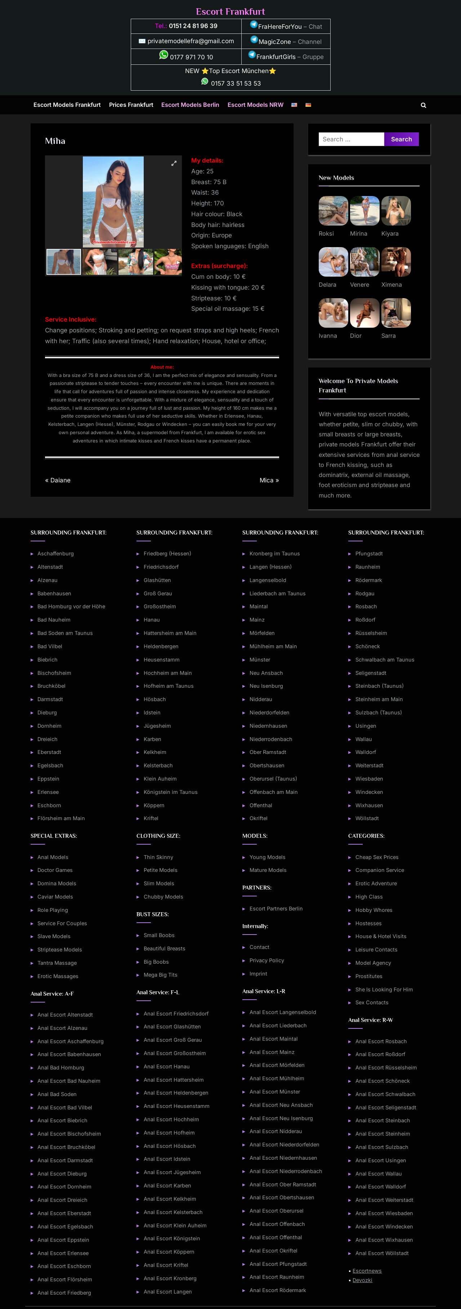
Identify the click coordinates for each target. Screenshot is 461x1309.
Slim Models (159, 883)
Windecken (369, 792)
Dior (356, 335)
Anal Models (52, 857)
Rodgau (365, 593)
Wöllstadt (367, 818)
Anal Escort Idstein (167, 1159)
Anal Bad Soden (57, 1094)
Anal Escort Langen (168, 1291)
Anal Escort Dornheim (64, 1186)
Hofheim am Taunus (169, 686)
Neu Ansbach (266, 673)
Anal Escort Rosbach (381, 1041)
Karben (152, 739)
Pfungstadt (369, 553)
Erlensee (48, 792)
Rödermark (368, 580)
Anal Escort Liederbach (278, 1025)
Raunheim (367, 567)
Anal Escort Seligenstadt (385, 1107)
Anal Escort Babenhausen (69, 1054)
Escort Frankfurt (230, 11)
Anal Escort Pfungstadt (278, 1264)
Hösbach (155, 699)
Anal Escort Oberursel (277, 1211)
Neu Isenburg (266, 686)
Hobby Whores (374, 910)
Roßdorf (365, 620)
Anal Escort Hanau (167, 1066)
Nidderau (261, 699)
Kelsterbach (158, 765)
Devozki (362, 1280)
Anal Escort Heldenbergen (176, 1093)
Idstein (152, 712)
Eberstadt (49, 752)
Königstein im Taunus (171, 792)
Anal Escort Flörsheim (64, 1279)
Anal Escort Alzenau (62, 1028)
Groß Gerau (158, 593)
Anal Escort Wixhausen (384, 1240)
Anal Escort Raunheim (277, 1277)
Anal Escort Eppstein (63, 1240)
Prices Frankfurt (131, 104)
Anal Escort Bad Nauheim (68, 1081)
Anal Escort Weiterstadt (384, 1200)
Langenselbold (268, 580)
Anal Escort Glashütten (172, 1026)
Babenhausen (54, 593)
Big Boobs (156, 962)
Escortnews (367, 1271)
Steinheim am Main (379, 699)
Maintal (259, 606)
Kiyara (390, 233)
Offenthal (261, 805)
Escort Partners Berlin (276, 908)
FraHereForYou (276, 26)
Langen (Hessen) (271, 567)
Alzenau (47, 580)
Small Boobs (159, 935)
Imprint (258, 974)
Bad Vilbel (49, 646)
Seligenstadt (370, 673)
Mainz (257, 620)
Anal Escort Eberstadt (64, 1213)
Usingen (365, 726)
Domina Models (56, 883)
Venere (359, 284)
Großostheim (160, 606)
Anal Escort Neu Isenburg (281, 1118)
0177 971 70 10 (186, 57)
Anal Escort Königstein (172, 1238)
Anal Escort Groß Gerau (173, 1040)
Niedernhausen (268, 726)
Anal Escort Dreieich (62, 1200)
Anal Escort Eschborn (64, 1266)
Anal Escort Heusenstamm (177, 1106)
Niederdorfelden (270, 712)
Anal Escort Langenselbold (283, 1012)
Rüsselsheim (371, 633)
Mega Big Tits (161, 975)
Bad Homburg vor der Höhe (71, 606)
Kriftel (151, 818)
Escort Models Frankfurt (67, 104)
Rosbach (366, 606)
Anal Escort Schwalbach (385, 1094)
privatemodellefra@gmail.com (191, 41)
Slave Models (54, 936)
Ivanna (328, 335)
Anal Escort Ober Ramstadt (283, 1184)
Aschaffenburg (55, 553)
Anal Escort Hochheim (171, 1119)
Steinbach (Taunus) (379, 686)
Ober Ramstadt (268, 752)
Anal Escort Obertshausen (282, 1197)
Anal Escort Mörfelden (277, 1065)
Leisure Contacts (376, 949)
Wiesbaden (369, 779)
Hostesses (368, 923)
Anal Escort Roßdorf (380, 1054)
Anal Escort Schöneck (382, 1081)
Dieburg (47, 712)
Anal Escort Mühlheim (277, 1078)
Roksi (326, 233)
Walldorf (365, 752)
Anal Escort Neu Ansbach (281, 1105)
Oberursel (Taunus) (273, 779)
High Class (369, 897)
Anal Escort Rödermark (278, 1290)
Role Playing (52, 910)
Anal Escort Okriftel (273, 1250)
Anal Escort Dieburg (62, 1174)
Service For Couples (62, 923)
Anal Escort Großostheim (175, 1053)
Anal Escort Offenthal (276, 1237)
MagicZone (270, 41)
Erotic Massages (58, 976)
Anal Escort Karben (167, 1185)
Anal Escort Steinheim (382, 1134)
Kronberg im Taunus (275, 553)
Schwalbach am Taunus (385, 659)
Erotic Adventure (376, 883)
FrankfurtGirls (272, 56)
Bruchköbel (51, 686)
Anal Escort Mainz (272, 1052)
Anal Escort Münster (275, 1091)
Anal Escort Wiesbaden (384, 1213)
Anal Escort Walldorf (380, 1186)
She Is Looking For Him (384, 989)
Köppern (154, 805)
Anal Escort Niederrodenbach (286, 1171)
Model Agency (373, 963)
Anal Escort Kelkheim (170, 1199)
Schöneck (367, 646)
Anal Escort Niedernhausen (283, 1158)
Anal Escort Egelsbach (65, 1226)
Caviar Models (55, 897)
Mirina (358, 233)
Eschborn (49, 805)
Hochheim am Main (168, 673)
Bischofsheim (54, 673)
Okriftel (259, 818)
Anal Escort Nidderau (276, 1131)
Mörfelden (262, 633)
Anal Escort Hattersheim (174, 1080)
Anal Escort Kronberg (170, 1278)
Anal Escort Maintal (274, 1039)
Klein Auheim (160, 779)
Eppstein (48, 779)
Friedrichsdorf (161, 567)
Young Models (268, 857)
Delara (327, 284)
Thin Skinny (158, 857)
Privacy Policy (267, 960)
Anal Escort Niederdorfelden (284, 1144)
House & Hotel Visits (381, 936)
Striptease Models (59, 949)
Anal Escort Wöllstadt (382, 1253)
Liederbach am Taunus (278, 593)
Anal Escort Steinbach (382, 1120)
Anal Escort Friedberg (64, 1293)
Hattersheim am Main (170, 633)
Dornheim (49, 726)
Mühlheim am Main (273, 646)
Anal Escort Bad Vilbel (64, 1107)
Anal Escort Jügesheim (172, 1172)
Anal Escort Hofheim (169, 1133)
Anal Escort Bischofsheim (69, 1134)
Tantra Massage (57, 963)
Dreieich (47, 739)
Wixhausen (369, 805)
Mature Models (268, 870)
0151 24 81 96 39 (193, 25)
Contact (259, 947)
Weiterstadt (369, 765)
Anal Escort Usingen (380, 1160)
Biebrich (47, 659)
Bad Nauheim (54, 620)
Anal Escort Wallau (378, 1174)
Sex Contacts (372, 1002)
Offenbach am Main (274, 792)
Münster (260, 659)
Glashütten (157, 580)
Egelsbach (50, 765)
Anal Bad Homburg (60, 1067)
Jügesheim (157, 726)
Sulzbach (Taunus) (378, 712)
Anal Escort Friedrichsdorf (176, 1013)
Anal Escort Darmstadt (65, 1160)
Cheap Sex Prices (377, 857)
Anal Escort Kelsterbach (173, 1212)
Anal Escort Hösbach (170, 1146)
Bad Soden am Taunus (65, 633)
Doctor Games (55, 870)
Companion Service (379, 870)
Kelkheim (155, 752)
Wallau (363, 739)
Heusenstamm (162, 659)
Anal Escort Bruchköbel (66, 1147)
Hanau (152, 620)
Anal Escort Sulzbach (381, 1147)
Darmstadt (50, 699)
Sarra (388, 335)
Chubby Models (163, 897)
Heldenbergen (161, 646)
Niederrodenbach (271, 739)
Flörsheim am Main (61, 818)
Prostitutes (368, 976)
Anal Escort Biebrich (62, 1120)
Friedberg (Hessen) (167, 553)
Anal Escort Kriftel (166, 1265)
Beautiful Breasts (164, 948)
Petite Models (161, 870)
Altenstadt (50, 567)
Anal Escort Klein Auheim (175, 1225)
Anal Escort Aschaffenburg (70, 1041)
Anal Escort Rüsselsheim (386, 1067)
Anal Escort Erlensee (63, 1253)
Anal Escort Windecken (384, 1226)
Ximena (391, 284)
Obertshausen (267, 765)
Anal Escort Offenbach (277, 1224)
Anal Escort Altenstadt (65, 1015)
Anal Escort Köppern (169, 1252)
